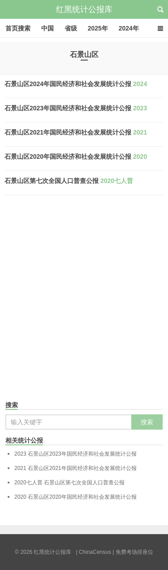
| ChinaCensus (93, 552)
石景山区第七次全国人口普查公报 (68, 180)
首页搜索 (17, 28)
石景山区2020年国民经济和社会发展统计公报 (75, 156)
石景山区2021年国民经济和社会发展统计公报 (75, 132)
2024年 (129, 28)
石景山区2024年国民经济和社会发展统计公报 (75, 83)
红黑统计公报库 (84, 9)
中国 (47, 28)
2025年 (98, 28)
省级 (71, 28)
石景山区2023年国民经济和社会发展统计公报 (75, 108)
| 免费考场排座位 (132, 552)
